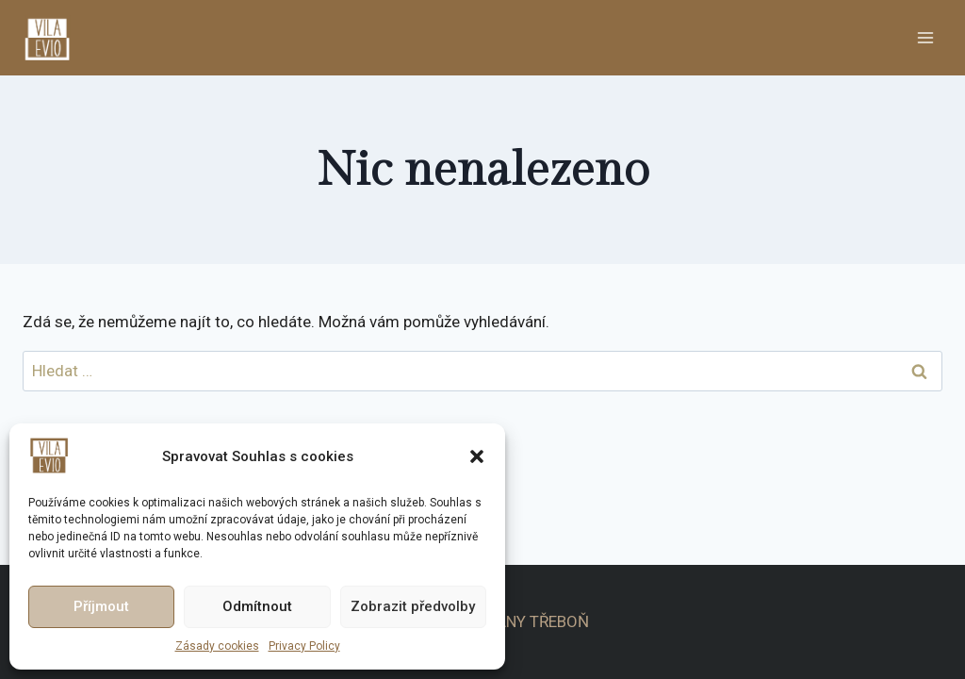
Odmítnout (257, 606)
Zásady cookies (217, 646)
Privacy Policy (304, 646)
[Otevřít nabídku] (925, 37)
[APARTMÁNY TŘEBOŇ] (55, 37)
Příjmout (101, 606)
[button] (476, 456)
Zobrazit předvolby (413, 606)
